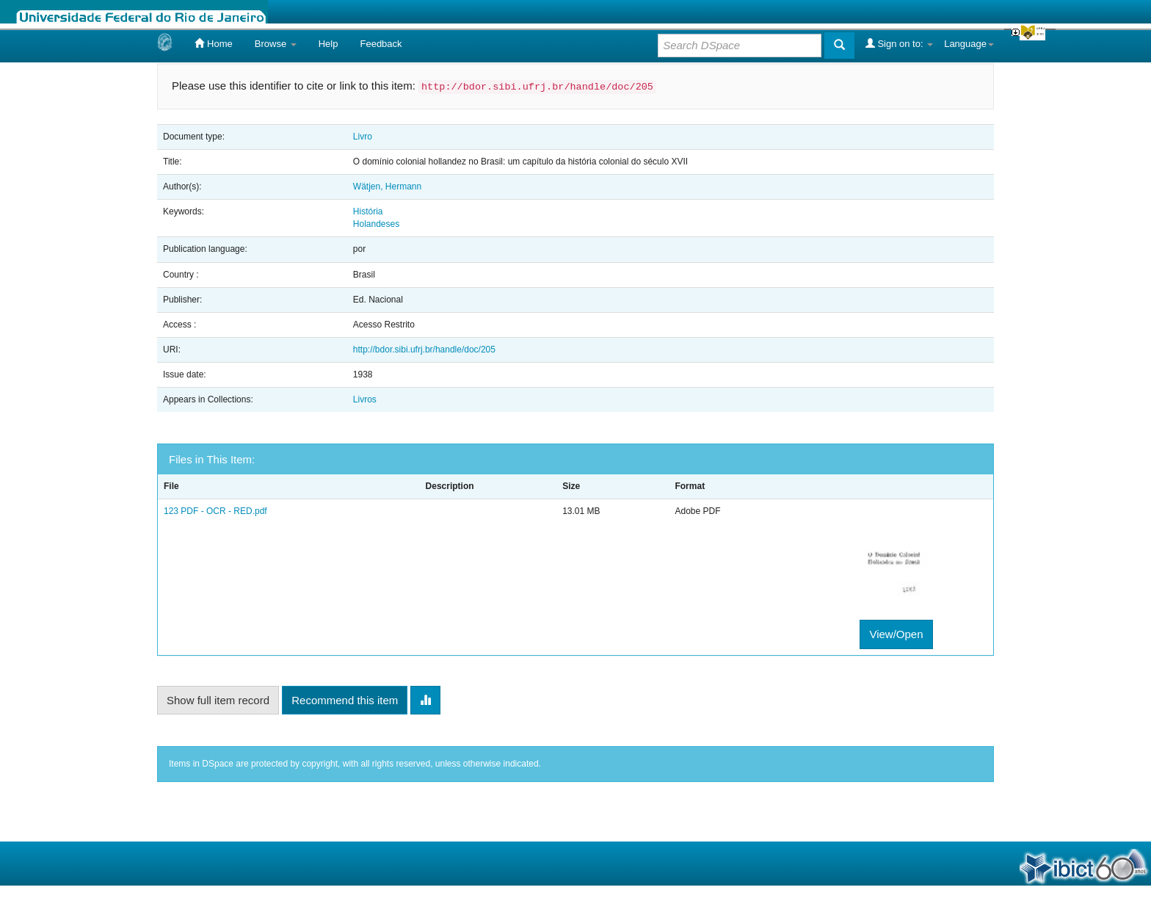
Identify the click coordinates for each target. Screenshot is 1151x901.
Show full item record (218, 700)
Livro (362, 136)
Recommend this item (344, 700)
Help (328, 43)
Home (213, 43)
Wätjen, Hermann (387, 186)
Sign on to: (899, 43)
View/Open (896, 634)
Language (969, 43)
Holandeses (376, 224)
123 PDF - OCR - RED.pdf (215, 511)
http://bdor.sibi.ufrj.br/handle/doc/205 (424, 349)
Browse (276, 43)
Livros (365, 399)
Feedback (381, 43)
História (368, 211)
